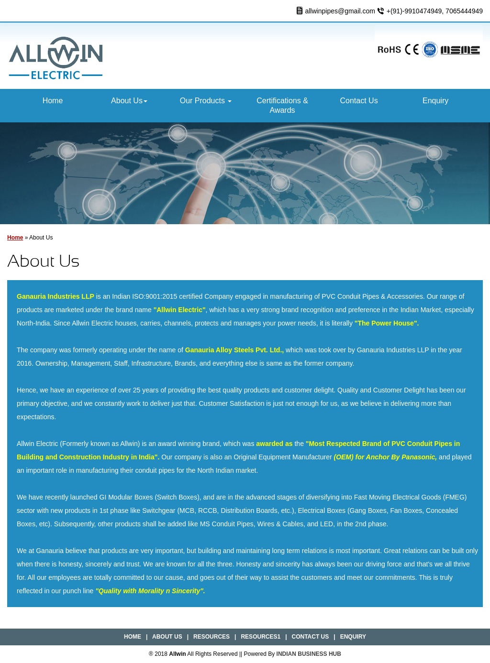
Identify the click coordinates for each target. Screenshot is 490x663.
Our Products (206, 101)
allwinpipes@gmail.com (340, 11)
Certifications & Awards (282, 105)
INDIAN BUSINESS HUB (309, 654)
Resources (211, 636)
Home (53, 101)
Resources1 (260, 636)
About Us (129, 101)
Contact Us (359, 101)
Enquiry (435, 101)
